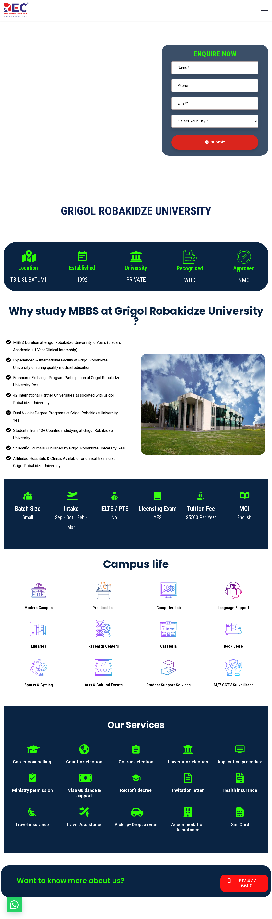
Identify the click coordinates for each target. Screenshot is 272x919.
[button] (244, 883)
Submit (215, 142)
